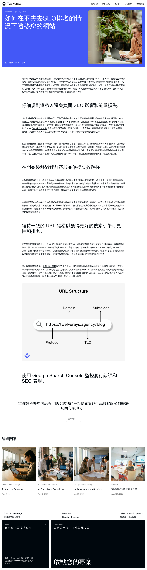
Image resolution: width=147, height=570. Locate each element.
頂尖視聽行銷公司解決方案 (124, 489)
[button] (94, 4)
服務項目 (139, 513)
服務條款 (123, 517)
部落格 (122, 513)
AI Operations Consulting (51, 489)
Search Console (39, 128)
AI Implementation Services (88, 489)
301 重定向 (70, 92)
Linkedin (65, 517)
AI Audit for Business (12, 489)
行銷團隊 (8, 11)
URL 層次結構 (49, 266)
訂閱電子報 (66, 513)
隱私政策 (132, 517)
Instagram (75, 517)
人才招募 (130, 513)
